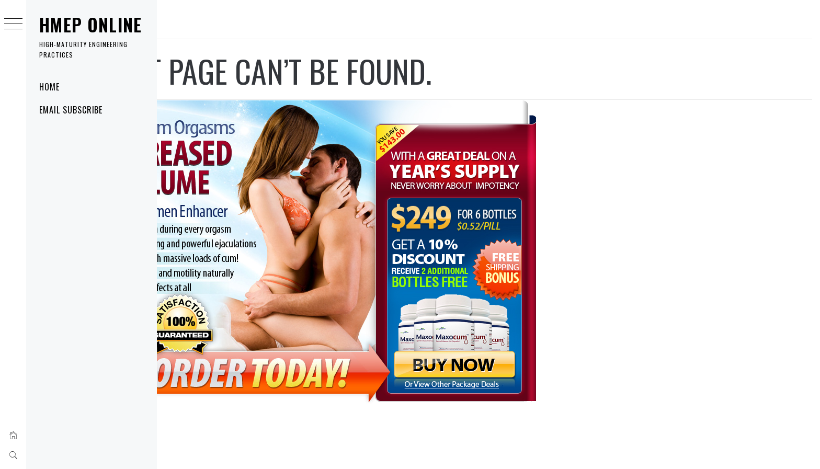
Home (49, 87)
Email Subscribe (70, 110)
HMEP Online (90, 25)
